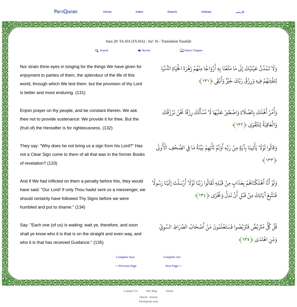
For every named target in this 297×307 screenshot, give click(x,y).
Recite (143, 50)
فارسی (240, 11)
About (169, 291)
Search (172, 11)
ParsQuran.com (148, 301)
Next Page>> (173, 266)
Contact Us (131, 291)
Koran (153, 297)
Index (139, 11)
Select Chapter (191, 50)
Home (107, 11)
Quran (143, 297)
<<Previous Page (125, 266)
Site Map (151, 291)
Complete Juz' (172, 257)
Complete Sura (125, 257)
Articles (206, 11)
